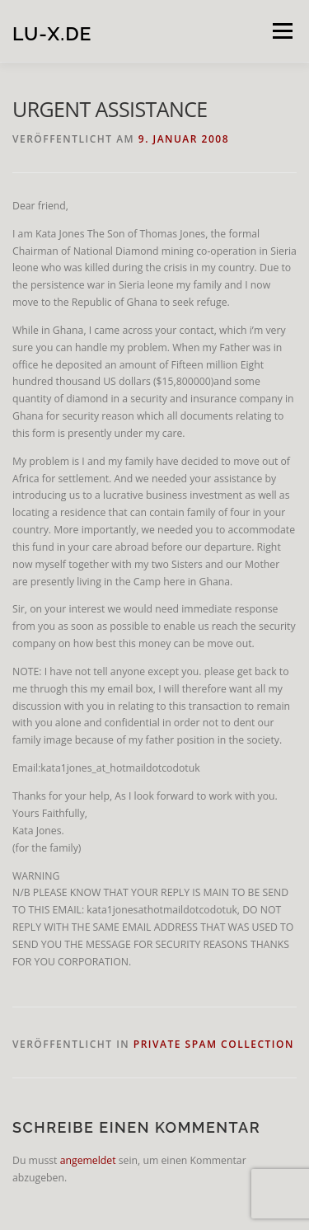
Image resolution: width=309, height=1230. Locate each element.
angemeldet (88, 1160)
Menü (281, 31)
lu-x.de (51, 32)
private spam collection (213, 1044)
